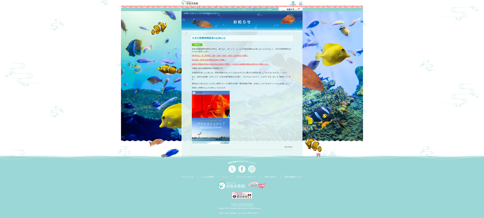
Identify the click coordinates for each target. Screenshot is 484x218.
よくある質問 (208, 177)
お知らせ (193, 13)
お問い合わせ (270, 177)
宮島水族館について (293, 177)
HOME (186, 13)
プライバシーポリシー (246, 177)
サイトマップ (188, 177)
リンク (225, 177)
